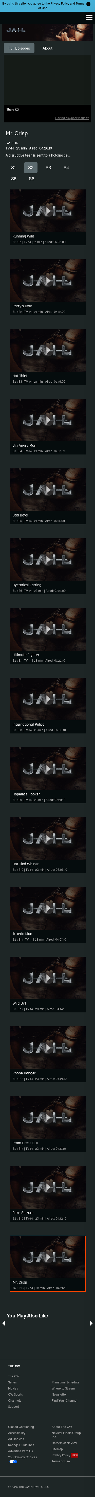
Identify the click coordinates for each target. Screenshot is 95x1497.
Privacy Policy (60, 3)
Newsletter (59, 1394)
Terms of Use (61, 1461)
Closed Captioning (21, 1427)
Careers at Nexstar (64, 1443)
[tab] (19, 48)
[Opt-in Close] (88, 4)
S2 (30, 167)
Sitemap (57, 1449)
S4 (66, 167)
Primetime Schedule (65, 1382)
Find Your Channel (64, 1400)
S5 (13, 179)
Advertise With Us (20, 1451)
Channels (14, 1400)
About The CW (62, 1427)
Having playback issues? (72, 118)
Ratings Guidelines (21, 1445)
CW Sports (15, 1394)
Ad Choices (16, 1439)
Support (13, 1406)
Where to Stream (63, 1388)
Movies (13, 1388)
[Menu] (89, 17)
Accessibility (16, 1433)
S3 (48, 167)
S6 (31, 179)
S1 (13, 167)
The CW (9, 16)
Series (12, 1382)
